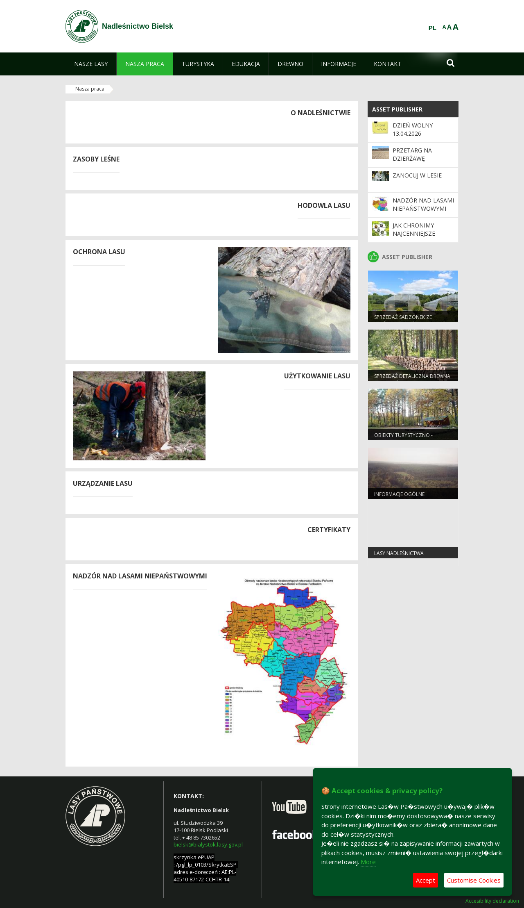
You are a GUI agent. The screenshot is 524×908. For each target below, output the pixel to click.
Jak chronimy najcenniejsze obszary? (414, 233)
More (368, 862)
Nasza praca (89, 88)
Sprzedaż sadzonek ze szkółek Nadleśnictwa (403, 321)
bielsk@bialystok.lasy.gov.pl (208, 844)
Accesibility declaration (492, 901)
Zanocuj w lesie (417, 175)
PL (432, 28)
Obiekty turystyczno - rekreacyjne (403, 439)
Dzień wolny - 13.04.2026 (414, 129)
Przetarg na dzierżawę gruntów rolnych (422, 158)
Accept (425, 880)
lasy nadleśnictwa (399, 553)
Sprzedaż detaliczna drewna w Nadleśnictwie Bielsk (412, 380)
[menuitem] (91, 63)
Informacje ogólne (399, 494)
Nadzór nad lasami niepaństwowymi (423, 204)
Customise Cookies (474, 880)
